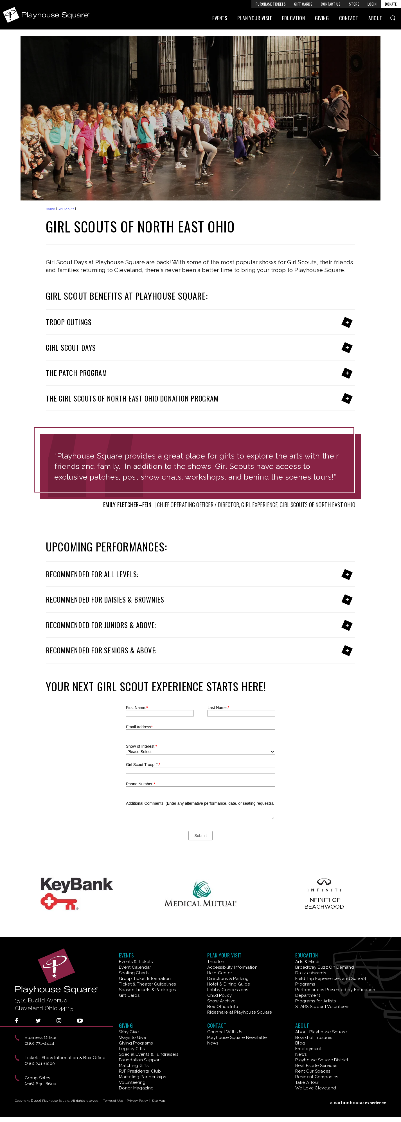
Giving (322, 18)
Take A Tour (307, 1082)
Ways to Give (132, 1037)
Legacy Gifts (132, 1048)
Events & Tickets (136, 961)
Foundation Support (140, 1059)
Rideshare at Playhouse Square (239, 1012)
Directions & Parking (228, 978)
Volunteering (132, 1082)
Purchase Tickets (271, 4)
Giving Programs (136, 1043)
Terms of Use (113, 1101)
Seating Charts (134, 972)
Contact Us (331, 4)
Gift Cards (303, 4)
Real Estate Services (316, 1065)
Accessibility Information (232, 967)
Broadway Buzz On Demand (324, 967)
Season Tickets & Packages (147, 989)
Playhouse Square (47, 15)
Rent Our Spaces (312, 1071)
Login (372, 4)
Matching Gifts (133, 1065)
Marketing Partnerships (142, 1076)
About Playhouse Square (321, 1031)
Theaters (216, 961)
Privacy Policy (137, 1101)
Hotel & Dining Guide (228, 984)
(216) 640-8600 (40, 1083)
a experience (358, 1102)
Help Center (219, 972)
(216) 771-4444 (39, 1043)
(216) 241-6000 (40, 1063)
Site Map (158, 1101)
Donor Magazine (136, 1088)
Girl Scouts (66, 209)
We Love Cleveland (315, 1088)
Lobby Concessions (227, 989)
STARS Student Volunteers (322, 1006)
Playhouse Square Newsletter (237, 1037)
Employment (308, 1048)
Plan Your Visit (254, 18)
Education (293, 18)
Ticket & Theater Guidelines (147, 984)
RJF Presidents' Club (140, 1071)
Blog (300, 1043)
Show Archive (221, 1001)
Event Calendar (135, 967)
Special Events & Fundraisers (148, 1054)
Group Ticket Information (145, 978)
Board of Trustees (313, 1037)
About (375, 18)
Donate (391, 4)
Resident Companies (316, 1076)
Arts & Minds (308, 961)
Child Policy (219, 995)
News (212, 1043)
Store (354, 4)
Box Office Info (222, 1006)
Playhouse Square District (321, 1059)
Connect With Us (224, 1031)
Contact (349, 18)
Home (50, 209)
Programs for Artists (315, 1001)
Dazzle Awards (310, 972)
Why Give (129, 1031)
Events (219, 18)
